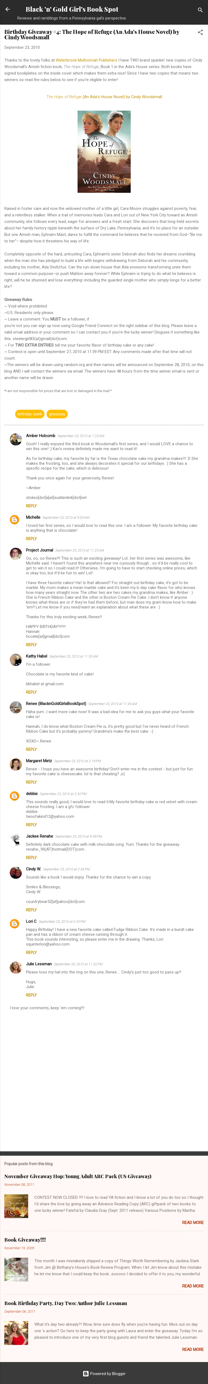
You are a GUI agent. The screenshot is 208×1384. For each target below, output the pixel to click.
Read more (193, 1222)
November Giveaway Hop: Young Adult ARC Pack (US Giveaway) (77, 1176)
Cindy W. (33, 869)
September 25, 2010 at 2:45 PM (66, 869)
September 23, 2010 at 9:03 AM (66, 517)
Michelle (33, 517)
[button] (200, 33)
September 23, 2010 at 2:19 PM (77, 761)
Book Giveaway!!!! (25, 1239)
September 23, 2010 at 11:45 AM (112, 704)
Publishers (87, 60)
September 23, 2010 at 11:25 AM (79, 550)
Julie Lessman (39, 964)
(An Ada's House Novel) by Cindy (104, 96)
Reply (31, 506)
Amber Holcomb (40, 435)
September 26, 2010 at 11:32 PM (78, 964)
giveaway (57, 414)
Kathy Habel (36, 656)
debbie (32, 793)
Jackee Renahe (39, 836)
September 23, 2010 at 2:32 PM (63, 794)
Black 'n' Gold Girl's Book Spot (72, 9)
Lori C (31, 921)
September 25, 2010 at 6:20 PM (62, 922)
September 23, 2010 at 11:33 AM (73, 656)
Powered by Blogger (104, 1373)
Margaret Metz (39, 760)
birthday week (30, 414)
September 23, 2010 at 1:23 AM (80, 436)
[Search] (200, 11)
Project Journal (39, 550)
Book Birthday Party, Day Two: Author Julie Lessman (65, 1303)
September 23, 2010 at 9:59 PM (78, 836)
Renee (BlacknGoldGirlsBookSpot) (56, 703)
